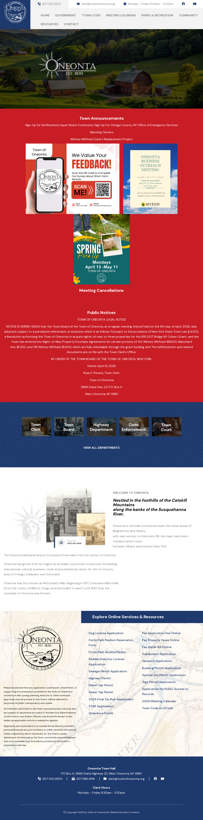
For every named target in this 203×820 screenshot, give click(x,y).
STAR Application (101, 706)
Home (45, 15)
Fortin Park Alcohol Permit (107, 652)
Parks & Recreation (157, 15)
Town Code (91, 15)
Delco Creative (131, 812)
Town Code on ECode (157, 708)
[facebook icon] (183, 4)
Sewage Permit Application (108, 671)
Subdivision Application (159, 654)
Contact (71, 24)
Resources (49, 24)
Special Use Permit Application (164, 675)
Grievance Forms (101, 713)
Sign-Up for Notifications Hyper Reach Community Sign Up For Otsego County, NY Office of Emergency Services (101, 125)
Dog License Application (106, 633)
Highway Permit (100, 678)
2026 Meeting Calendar (159, 701)
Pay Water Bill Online (157, 647)
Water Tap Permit (101, 685)
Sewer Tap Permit (101, 692)
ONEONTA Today (51, 93)
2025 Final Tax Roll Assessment (111, 699)
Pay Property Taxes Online (160, 640)
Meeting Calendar (121, 15)
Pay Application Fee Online (161, 633)
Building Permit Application (161, 668)
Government (65, 15)
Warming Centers (101, 132)
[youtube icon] (194, 4)
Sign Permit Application (159, 682)
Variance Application (157, 661)
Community (188, 15)
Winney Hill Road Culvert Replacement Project (101, 139)
